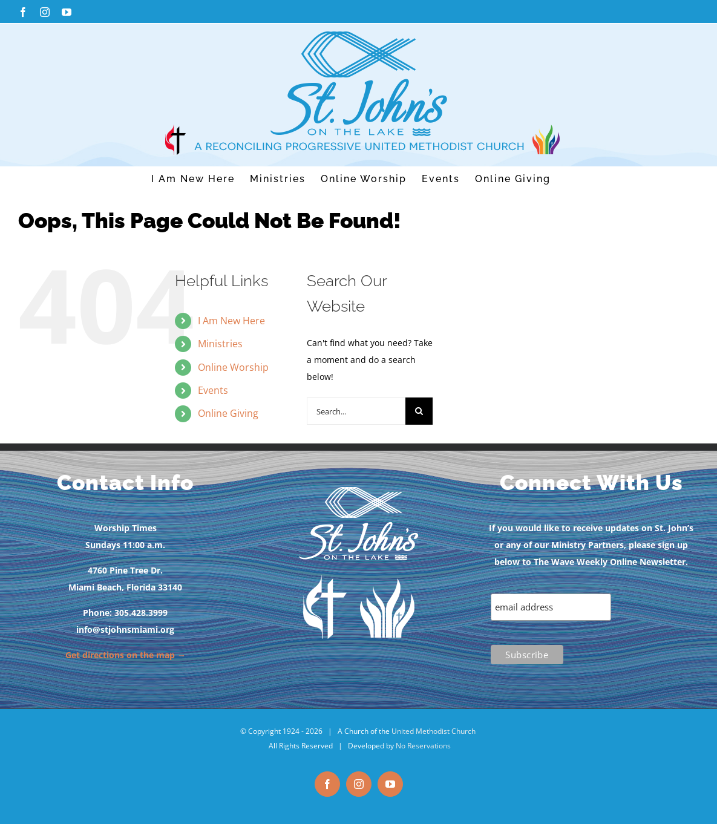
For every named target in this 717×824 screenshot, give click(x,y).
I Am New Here (231, 320)
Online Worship (233, 367)
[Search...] (356, 411)
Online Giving (228, 413)
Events (213, 390)
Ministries (220, 343)
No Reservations (423, 746)
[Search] (419, 411)
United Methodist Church (433, 731)
